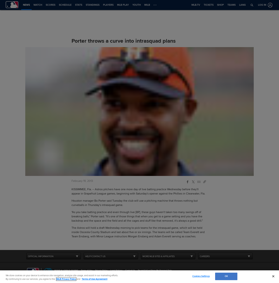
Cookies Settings (201, 276)
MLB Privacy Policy (66, 279)
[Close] (273, 276)
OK (226, 276)
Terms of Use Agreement (94, 279)
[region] (139, 276)
